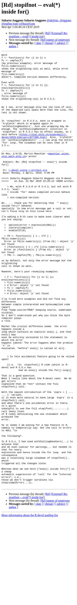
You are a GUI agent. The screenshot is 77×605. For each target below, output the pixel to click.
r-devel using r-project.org (28, 193)
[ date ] (39, 43)
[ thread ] (49, 43)
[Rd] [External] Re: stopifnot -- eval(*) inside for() (38, 35)
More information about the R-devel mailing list (29, 601)
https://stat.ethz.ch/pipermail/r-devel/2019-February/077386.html (34, 152)
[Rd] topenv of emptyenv (55, 39)
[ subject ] (61, 43)
